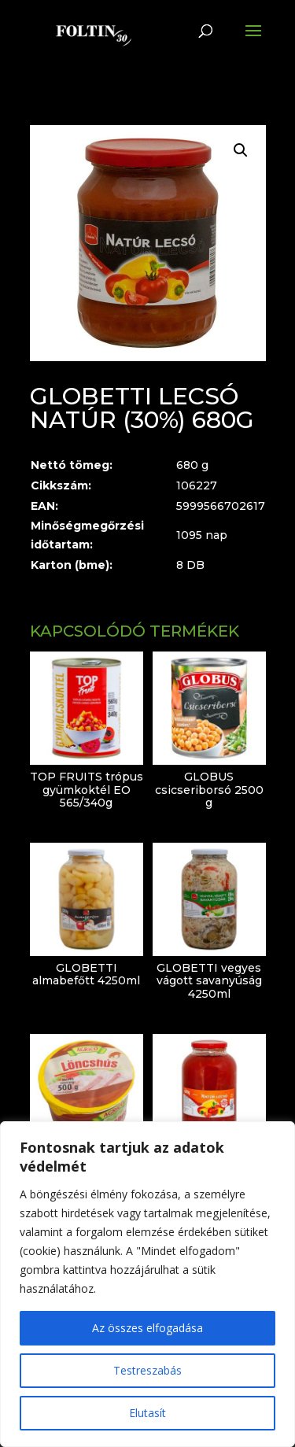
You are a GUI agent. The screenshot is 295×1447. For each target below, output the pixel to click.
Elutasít (147, 1412)
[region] (147, 1284)
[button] (241, 150)
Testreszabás (147, 1370)
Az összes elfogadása (147, 1327)
